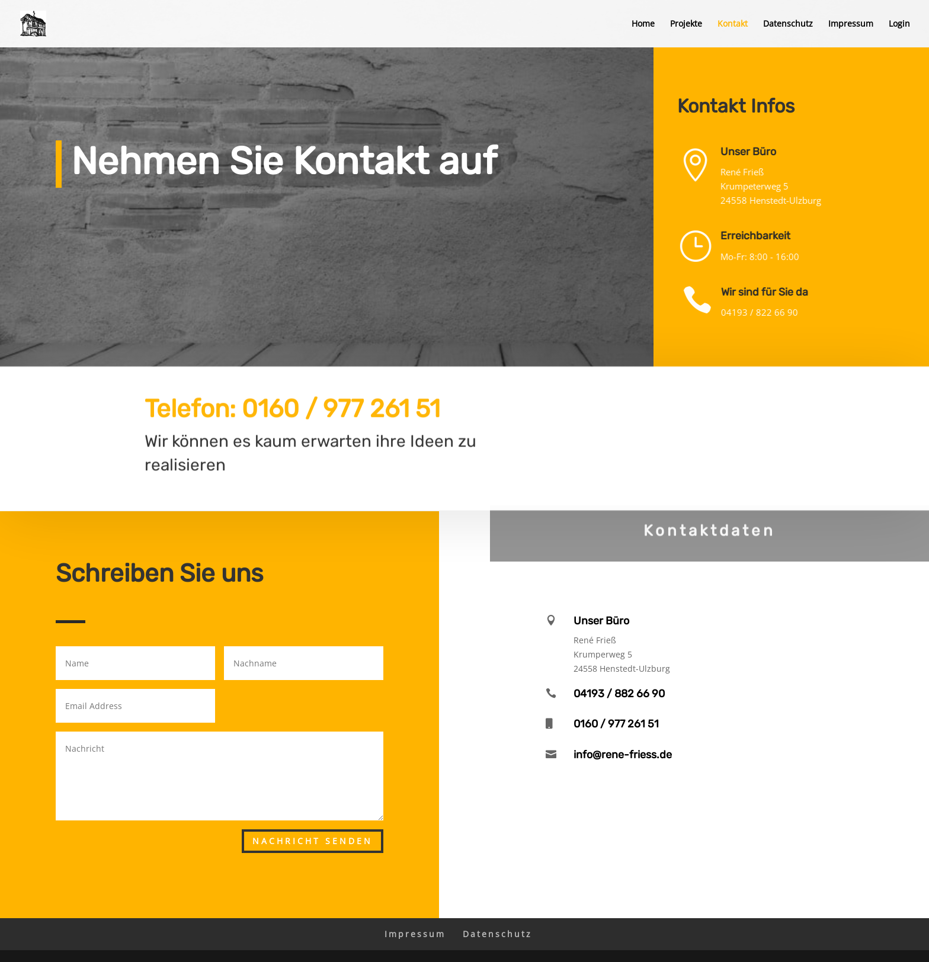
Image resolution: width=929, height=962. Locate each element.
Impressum (850, 24)
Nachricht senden (312, 840)
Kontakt (732, 24)
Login (899, 24)
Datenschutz (788, 24)
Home (643, 24)
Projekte (686, 24)
